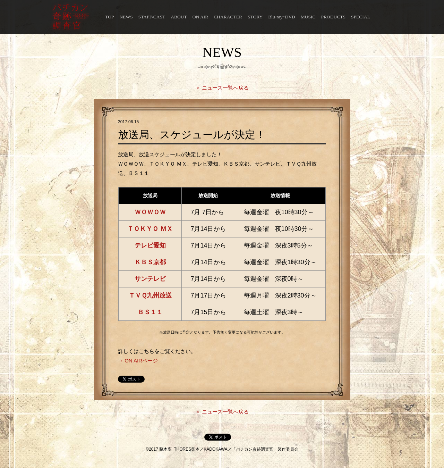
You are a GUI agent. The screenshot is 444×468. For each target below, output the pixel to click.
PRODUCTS (333, 16)
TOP (109, 16)
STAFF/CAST (151, 16)
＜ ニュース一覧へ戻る (222, 88)
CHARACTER (228, 16)
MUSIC (308, 16)
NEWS (126, 16)
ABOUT (179, 16)
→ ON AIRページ (138, 360)
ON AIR (200, 16)
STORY (255, 16)
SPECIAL (360, 16)
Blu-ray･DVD (281, 16)
